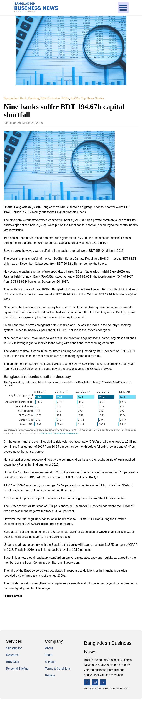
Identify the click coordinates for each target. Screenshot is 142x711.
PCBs (65, 98)
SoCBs (75, 98)
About (49, 649)
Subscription (14, 649)
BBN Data (12, 663)
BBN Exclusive (50, 98)
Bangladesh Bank (15, 98)
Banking (33, 98)
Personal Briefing (17, 669)
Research (12, 656)
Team (48, 656)
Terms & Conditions (58, 669)
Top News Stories (92, 98)
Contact (50, 663)
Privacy (50, 676)
